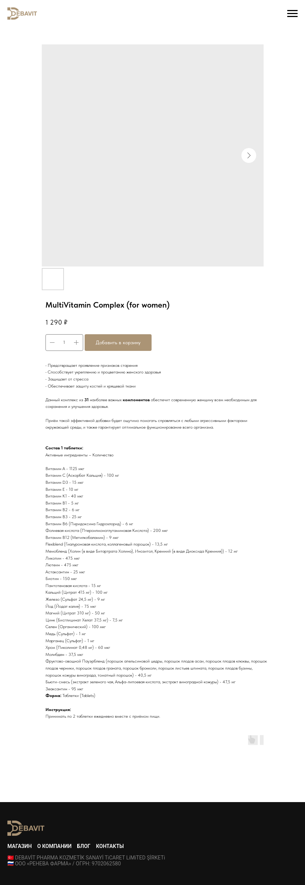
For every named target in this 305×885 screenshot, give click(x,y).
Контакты (110, 846)
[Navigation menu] (292, 13)
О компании (54, 846)
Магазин (19, 846)
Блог (84, 846)
